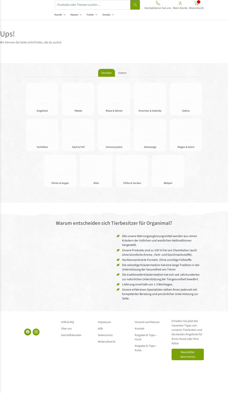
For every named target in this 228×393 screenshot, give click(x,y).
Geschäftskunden (71, 330)
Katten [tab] (122, 73)
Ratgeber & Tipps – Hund (149, 330)
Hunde (58, 15)
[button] (180, 6)
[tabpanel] (114, 137)
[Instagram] (36, 332)
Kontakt (139, 326)
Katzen (74, 15)
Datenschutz (105, 330)
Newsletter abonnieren (187, 355)
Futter (90, 15)
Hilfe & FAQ (67, 322)
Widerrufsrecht (106, 335)
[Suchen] (135, 5)
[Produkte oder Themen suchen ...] (93, 5)
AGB (100, 326)
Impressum (104, 322)
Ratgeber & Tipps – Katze (149, 335)
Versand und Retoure (147, 322)
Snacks (106, 15)
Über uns (66, 326)
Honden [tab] (106, 73)
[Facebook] (27, 332)
